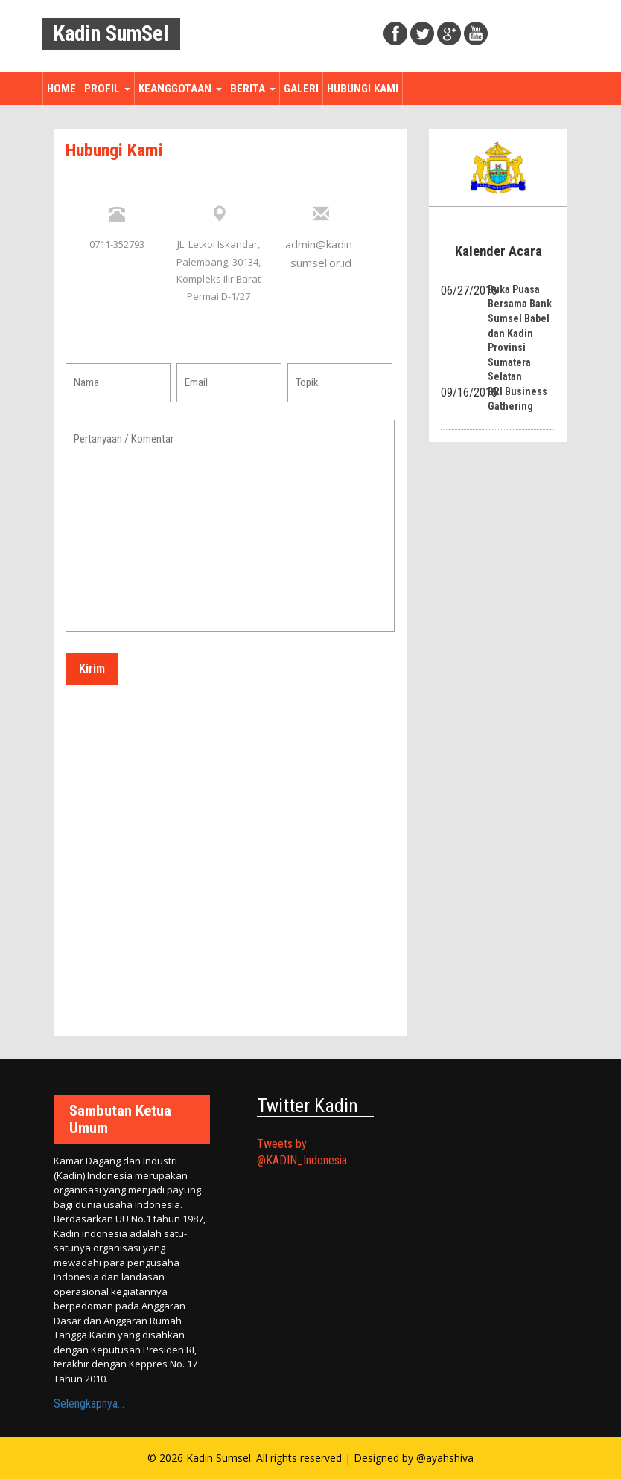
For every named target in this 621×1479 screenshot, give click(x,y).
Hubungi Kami (362, 88)
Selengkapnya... (89, 1403)
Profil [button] (107, 88)
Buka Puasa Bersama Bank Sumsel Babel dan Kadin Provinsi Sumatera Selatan (520, 333)
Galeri (301, 88)
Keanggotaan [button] (180, 88)
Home (61, 88)
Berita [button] (253, 88)
